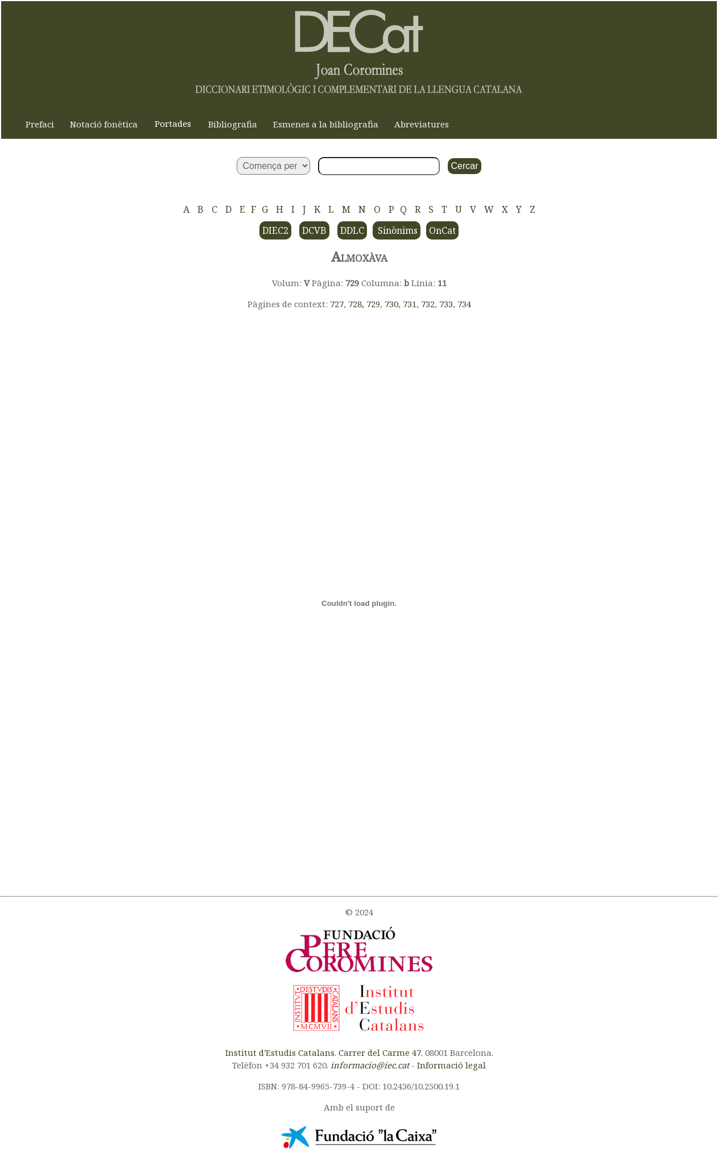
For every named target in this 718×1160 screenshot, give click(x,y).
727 (337, 303)
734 (464, 303)
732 (428, 303)
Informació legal (451, 1065)
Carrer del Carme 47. (381, 1052)
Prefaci (40, 124)
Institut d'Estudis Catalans (280, 1052)
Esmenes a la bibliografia (325, 124)
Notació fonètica (104, 124)
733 (446, 303)
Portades (173, 123)
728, (357, 303)
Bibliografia (232, 124)
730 (391, 303)
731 (409, 303)
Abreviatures (421, 124)
